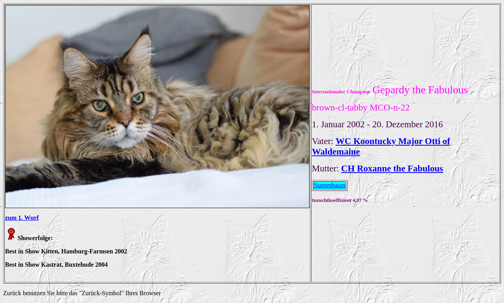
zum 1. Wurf (22, 217)
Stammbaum (330, 185)
